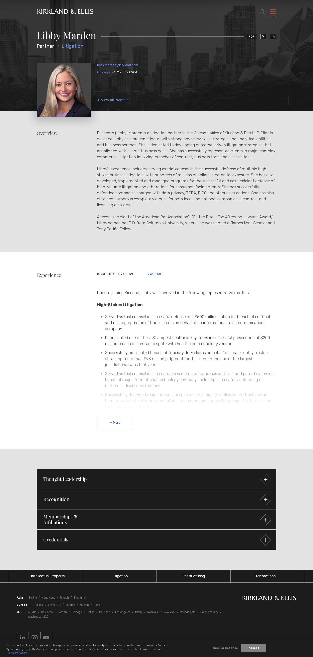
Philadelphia (187, 612)
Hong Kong (48, 597)
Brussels (38, 605)
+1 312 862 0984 (124, 72)
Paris (97, 605)
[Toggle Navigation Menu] (272, 12)
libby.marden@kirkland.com (117, 65)
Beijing (33, 597)
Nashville (153, 612)
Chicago (103, 72)
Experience (49, 275)
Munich (84, 605)
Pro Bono (154, 274)
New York (169, 612)
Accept (254, 647)
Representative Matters (115, 274)
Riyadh (64, 597)
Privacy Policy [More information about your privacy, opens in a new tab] (17, 653)
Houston (104, 612)
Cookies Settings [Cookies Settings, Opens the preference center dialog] (225, 647)
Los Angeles (122, 612)
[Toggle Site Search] (262, 12)
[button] (156, 479)
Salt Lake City (209, 612)
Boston (62, 612)
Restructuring (193, 576)
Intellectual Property (48, 576)
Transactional (265, 576)
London (70, 605)
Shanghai (80, 597)
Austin (32, 612)
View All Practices (115, 100)
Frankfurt (54, 605)
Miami (139, 612)
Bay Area (47, 612)
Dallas (90, 612)
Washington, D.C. (38, 616)
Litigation (72, 46)
